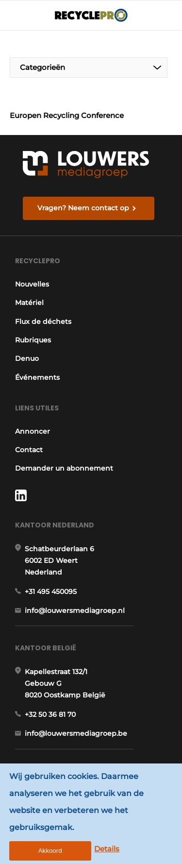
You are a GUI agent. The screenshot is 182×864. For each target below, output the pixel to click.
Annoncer (32, 431)
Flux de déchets (43, 321)
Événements (37, 377)
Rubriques (33, 340)
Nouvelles (32, 284)
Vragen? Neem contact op (83, 207)
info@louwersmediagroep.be (76, 733)
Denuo (27, 358)
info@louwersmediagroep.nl (75, 610)
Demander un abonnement (64, 468)
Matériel (29, 302)
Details (106, 848)
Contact (29, 449)
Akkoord (50, 850)
